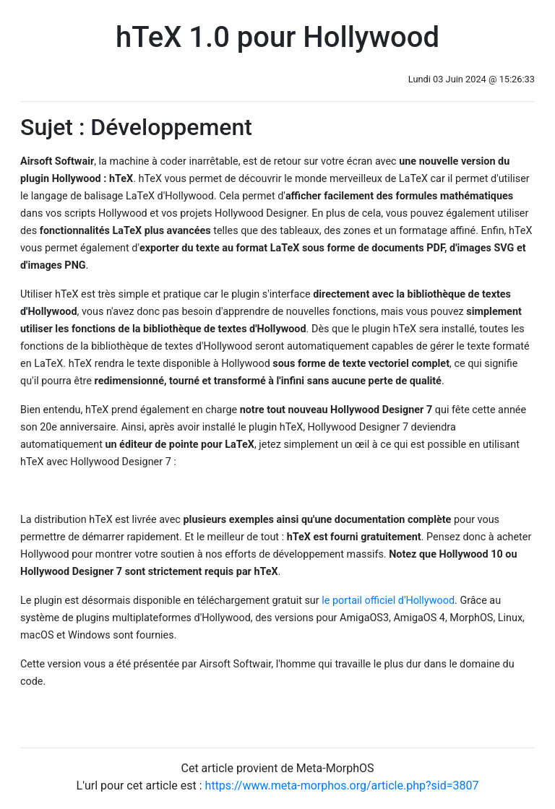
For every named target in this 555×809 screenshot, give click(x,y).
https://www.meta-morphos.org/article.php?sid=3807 (342, 785)
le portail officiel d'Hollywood (388, 600)
